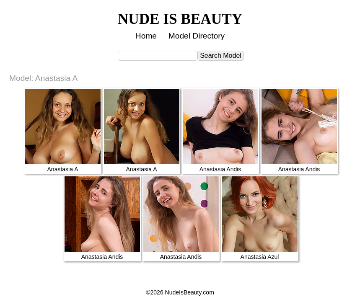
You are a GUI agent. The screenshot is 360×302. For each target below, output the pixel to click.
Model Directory (196, 35)
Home (146, 35)
